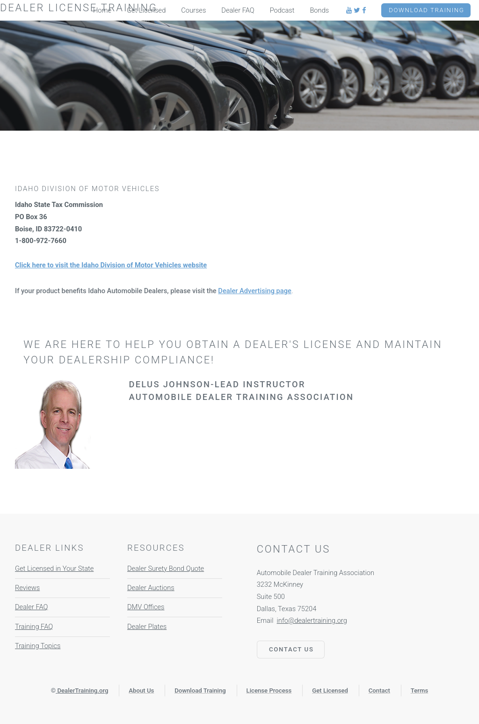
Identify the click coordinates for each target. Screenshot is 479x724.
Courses (193, 10)
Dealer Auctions (150, 588)
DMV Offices (146, 607)
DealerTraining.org (82, 690)
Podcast (282, 10)
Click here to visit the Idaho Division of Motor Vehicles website (111, 265)
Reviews (27, 588)
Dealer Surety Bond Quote (165, 568)
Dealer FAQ (31, 607)
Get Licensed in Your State (54, 568)
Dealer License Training (79, 8)
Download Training (426, 10)
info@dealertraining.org (312, 620)
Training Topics (37, 646)
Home (102, 10)
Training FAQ (34, 626)
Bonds (319, 10)
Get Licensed (146, 10)
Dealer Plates (147, 626)
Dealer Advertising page (254, 291)
